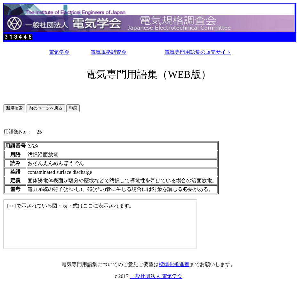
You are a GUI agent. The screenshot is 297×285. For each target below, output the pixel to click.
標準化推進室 (174, 264)
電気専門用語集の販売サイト (198, 52)
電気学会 (59, 52)
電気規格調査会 (108, 52)
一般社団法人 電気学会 (156, 276)
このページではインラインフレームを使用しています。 (100, 224)
